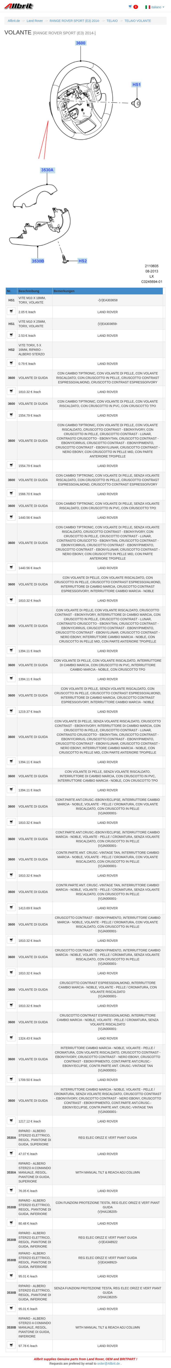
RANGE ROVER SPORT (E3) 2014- (75, 21)
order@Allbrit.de (108, 1363)
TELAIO (112, 21)
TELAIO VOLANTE (137, 21)
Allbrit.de (14, 21)
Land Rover (35, 21)
